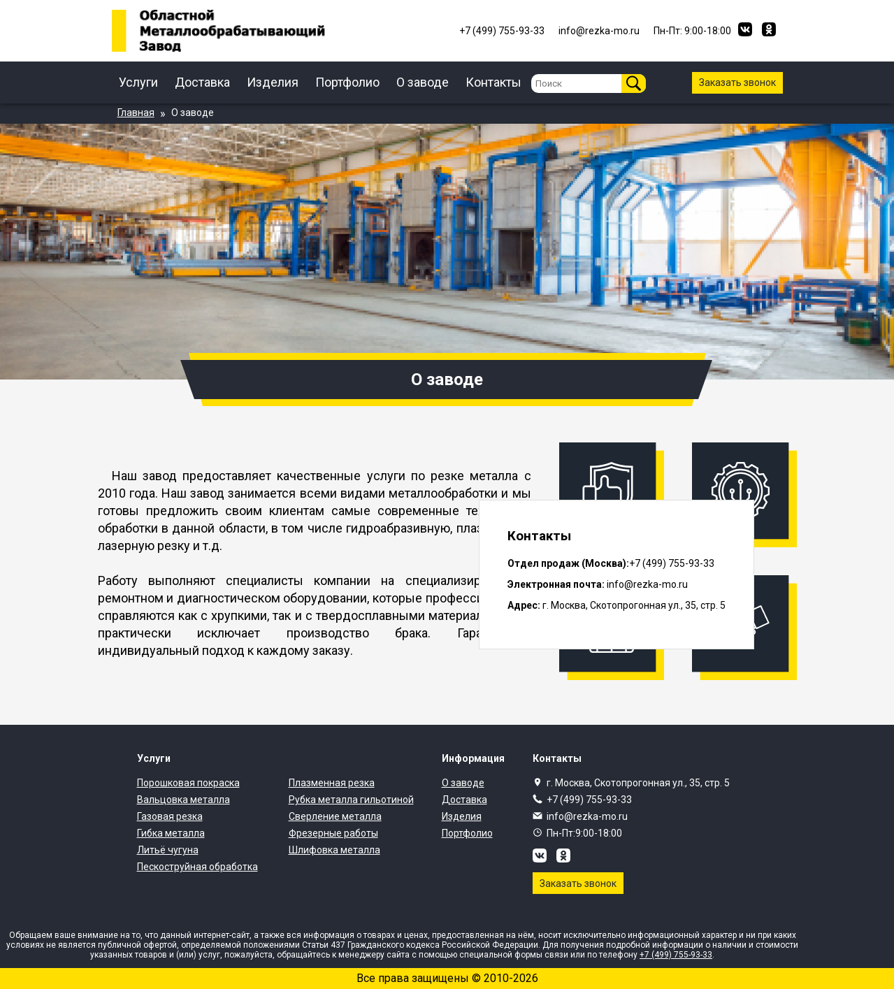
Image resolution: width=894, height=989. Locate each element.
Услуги (138, 82)
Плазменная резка (332, 782)
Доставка (202, 82)
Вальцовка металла (183, 799)
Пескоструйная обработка (197, 866)
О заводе (422, 82)
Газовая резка (170, 816)
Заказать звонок (737, 82)
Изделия (272, 82)
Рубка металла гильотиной (351, 799)
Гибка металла (171, 833)
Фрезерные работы (333, 833)
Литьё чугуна (168, 850)
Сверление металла (335, 816)
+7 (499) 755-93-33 (589, 799)
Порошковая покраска (188, 782)
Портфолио (347, 82)
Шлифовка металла (334, 850)
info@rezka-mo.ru (587, 816)
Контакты (493, 82)
